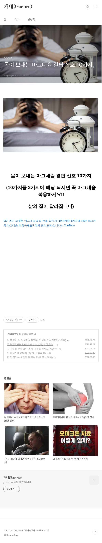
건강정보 (11, 334)
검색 (87, 6)
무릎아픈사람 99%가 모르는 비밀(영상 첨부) (30, 344)
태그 (17, 19)
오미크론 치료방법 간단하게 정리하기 (27, 353)
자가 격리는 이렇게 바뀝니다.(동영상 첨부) (30, 357)
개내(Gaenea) (18, 6)
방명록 (31, 19)
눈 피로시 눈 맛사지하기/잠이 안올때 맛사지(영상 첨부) (36, 340)
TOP (95, 532)
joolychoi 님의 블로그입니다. (17, 482)
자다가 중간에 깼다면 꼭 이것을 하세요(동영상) (32, 348)
